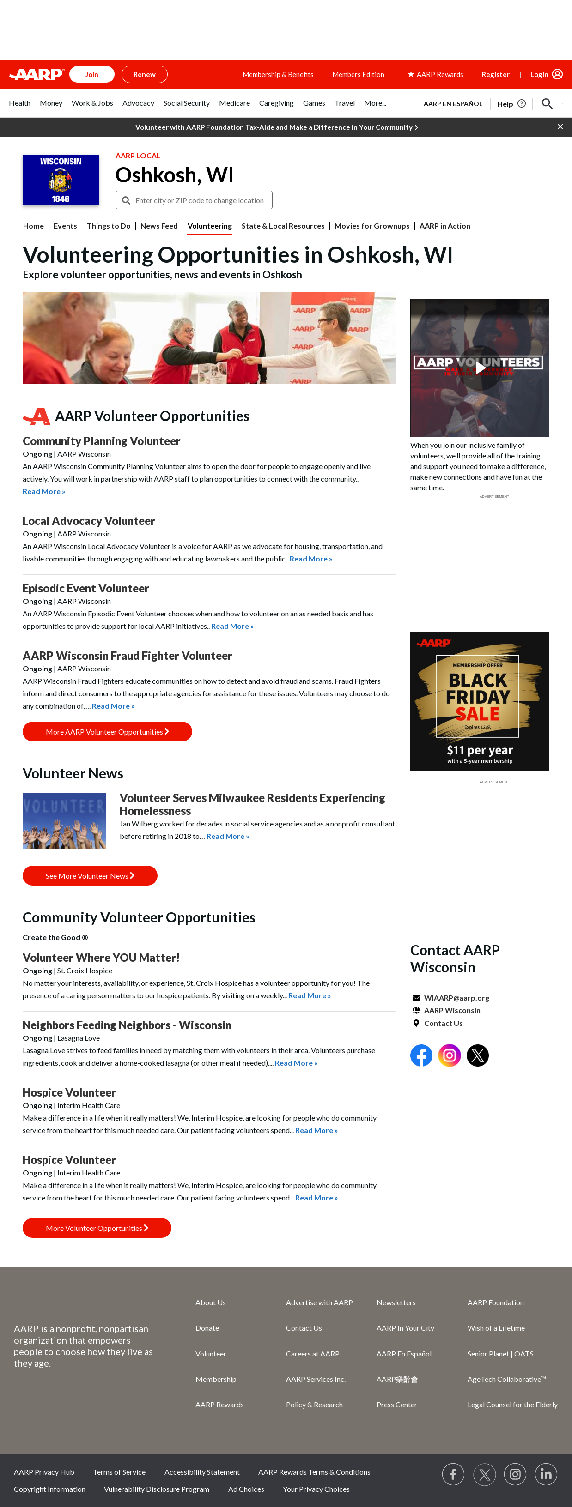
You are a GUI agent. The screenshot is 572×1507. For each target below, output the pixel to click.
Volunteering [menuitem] (210, 225)
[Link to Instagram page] (515, 1474)
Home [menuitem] (33, 225)
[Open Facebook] (421, 1056)
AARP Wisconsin (452, 1010)
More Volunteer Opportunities (97, 1228)
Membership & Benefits (278, 74)
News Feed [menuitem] (159, 225)
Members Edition (358, 74)
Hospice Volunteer (69, 1092)
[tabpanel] (489, 103)
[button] (547, 104)
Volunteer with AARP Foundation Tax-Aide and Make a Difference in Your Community (276, 127)
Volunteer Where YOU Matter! (101, 957)
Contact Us (443, 1023)
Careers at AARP (313, 1353)
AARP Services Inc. (316, 1378)
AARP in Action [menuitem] (445, 225)
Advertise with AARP (319, 1302)
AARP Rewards (219, 1404)
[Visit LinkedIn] (546, 1474)
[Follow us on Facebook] (453, 1474)
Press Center (397, 1404)
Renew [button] (145, 74)
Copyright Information (49, 1488)
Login (539, 74)
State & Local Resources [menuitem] (283, 225)
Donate (207, 1327)
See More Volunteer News (90, 875)
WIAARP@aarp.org (456, 997)
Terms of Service (119, 1471)
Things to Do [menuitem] (109, 225)
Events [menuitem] (65, 225)
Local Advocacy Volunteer (89, 520)
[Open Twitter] (478, 1056)
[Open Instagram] (449, 1056)
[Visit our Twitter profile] (484, 1474)
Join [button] (91, 74)
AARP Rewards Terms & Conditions (314, 1471)
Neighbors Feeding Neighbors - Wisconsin (127, 1024)
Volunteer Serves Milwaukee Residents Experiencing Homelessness (252, 804)
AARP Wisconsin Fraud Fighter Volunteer (127, 655)
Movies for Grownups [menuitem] (372, 225)
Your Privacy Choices (316, 1488)
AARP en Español (453, 104)
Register (496, 74)
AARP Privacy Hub (44, 1471)
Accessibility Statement (202, 1471)
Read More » (44, 491)
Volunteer (210, 1353)
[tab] (19, 107)
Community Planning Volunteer (102, 440)
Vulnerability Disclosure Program (156, 1488)
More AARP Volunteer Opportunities (107, 731)
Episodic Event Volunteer (86, 588)
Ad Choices (246, 1488)
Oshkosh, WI (175, 174)
